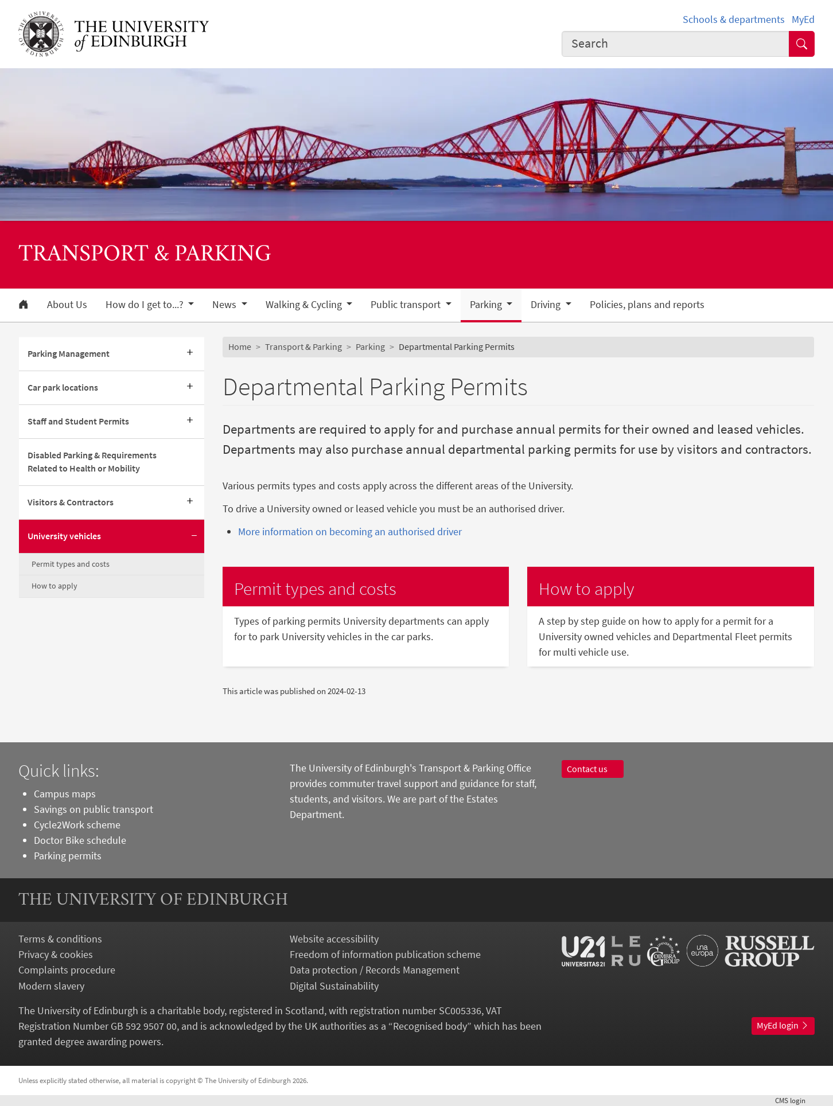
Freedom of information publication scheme (385, 954)
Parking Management (69, 353)
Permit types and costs (71, 564)
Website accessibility (334, 938)
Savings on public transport (93, 809)
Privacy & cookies (55, 954)
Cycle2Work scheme (77, 824)
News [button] (225, 304)
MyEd (803, 19)
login (795, 1100)
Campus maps (65, 793)
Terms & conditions (60, 938)
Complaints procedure (66, 969)
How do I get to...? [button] (146, 304)
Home (239, 346)
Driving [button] (547, 304)
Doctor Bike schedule (80, 840)
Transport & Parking (303, 346)
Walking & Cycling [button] (305, 304)
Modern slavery (51, 985)
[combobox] (675, 44)
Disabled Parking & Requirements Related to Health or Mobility (92, 461)
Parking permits (68, 855)
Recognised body (430, 1026)
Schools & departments (734, 19)
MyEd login (783, 1025)
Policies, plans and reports (647, 304)
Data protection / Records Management (375, 969)
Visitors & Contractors (71, 502)
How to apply (54, 586)
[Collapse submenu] (194, 537)
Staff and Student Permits (78, 421)
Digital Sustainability (334, 985)
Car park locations (63, 387)
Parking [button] (487, 304)
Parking (370, 346)
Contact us (592, 768)
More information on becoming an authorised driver (350, 531)
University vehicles (64, 536)
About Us (67, 304)
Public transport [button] (407, 304)
